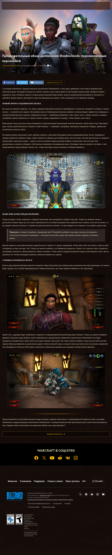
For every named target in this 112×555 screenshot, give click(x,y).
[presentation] (8, 6)
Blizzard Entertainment (11, 66)
